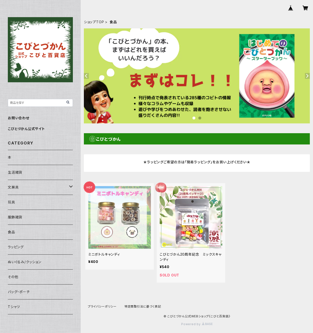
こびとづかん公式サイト (26, 129)
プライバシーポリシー (102, 306)
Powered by (196, 324)
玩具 (11, 202)
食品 (11, 232)
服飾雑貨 (15, 217)
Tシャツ (14, 307)
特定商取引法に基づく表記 (142, 306)
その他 (13, 277)
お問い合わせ (18, 118)
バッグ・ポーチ (19, 292)
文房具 (13, 187)
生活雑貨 (15, 172)
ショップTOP (94, 22)
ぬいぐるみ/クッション (24, 262)
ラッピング (16, 247)
